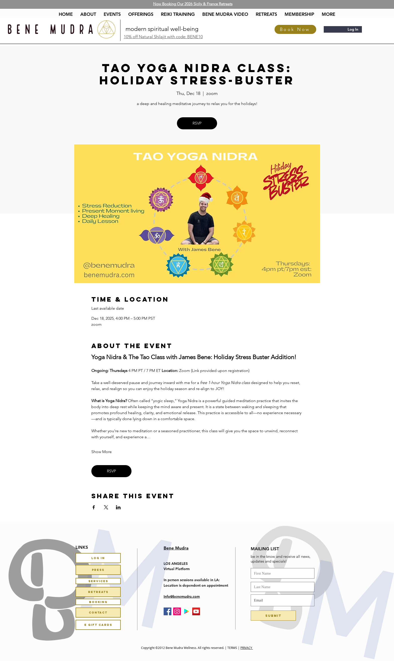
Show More (101, 451)
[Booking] (98, 602)
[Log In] (98, 558)
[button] (140, 14)
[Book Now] (295, 29)
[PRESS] (98, 570)
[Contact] (98, 613)
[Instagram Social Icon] (177, 611)
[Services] (98, 581)
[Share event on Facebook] (93, 507)
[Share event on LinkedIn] (118, 507)
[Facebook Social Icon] (167, 611)
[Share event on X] (106, 507)
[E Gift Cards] (98, 625)
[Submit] (273, 616)
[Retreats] (98, 592)
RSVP (197, 123)
